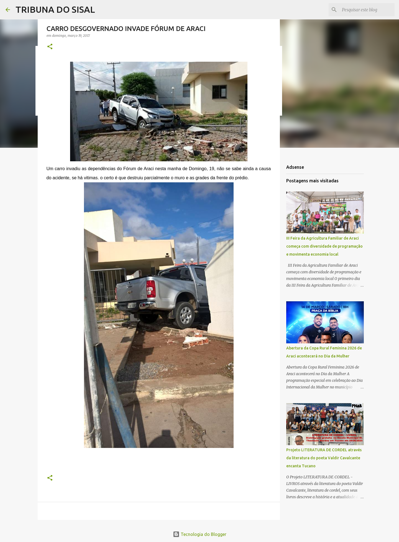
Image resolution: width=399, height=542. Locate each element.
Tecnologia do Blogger (199, 534)
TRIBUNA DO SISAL (55, 9)
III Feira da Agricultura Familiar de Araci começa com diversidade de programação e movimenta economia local (324, 246)
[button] (50, 47)
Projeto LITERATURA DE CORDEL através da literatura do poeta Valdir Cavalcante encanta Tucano (324, 458)
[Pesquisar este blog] (365, 9)
